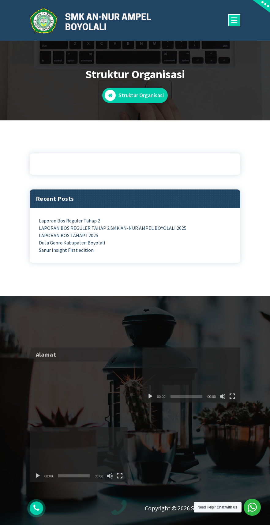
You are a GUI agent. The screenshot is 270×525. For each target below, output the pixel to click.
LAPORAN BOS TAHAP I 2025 (68, 235)
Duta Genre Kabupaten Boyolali (72, 243)
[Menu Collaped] (234, 20)
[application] (191, 389)
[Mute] (222, 411)
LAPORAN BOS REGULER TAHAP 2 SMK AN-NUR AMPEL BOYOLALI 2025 (112, 228)
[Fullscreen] (232, 411)
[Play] (150, 411)
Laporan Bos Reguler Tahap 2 (69, 221)
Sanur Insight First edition (66, 250)
